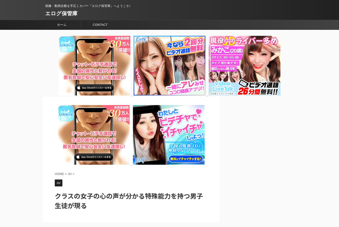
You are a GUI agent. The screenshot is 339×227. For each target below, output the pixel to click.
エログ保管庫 (61, 13)
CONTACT (100, 24)
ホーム (61, 24)
